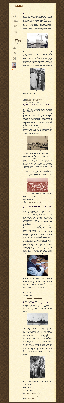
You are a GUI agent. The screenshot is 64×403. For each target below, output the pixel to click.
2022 (14, 17)
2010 (14, 57)
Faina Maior (36, 100)
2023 (14, 16)
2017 (14, 48)
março (15, 30)
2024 (14, 15)
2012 (14, 54)
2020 (14, 20)
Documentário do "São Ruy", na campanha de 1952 (17, 41)
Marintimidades (18, 6)
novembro (15, 22)
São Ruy (38, 393)
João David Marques (33, 393)
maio (15, 27)
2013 (14, 53)
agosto (15, 26)
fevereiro (15, 43)
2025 (14, 14)
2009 (14, 58)
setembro (15, 25)
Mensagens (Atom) (31, 398)
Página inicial (38, 396)
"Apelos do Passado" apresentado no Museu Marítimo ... (17, 38)
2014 (14, 52)
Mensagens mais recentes (27, 396)
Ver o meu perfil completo (16, 70)
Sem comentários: (39, 99)
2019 (14, 46)
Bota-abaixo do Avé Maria (30, 100)
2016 (14, 49)
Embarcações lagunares (29, 202)
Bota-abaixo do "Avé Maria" (30, 14)
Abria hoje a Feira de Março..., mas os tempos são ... (17, 34)
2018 (14, 47)
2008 (14, 59)
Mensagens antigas (49, 396)
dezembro (15, 21)
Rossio (40, 202)
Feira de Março (36, 202)
